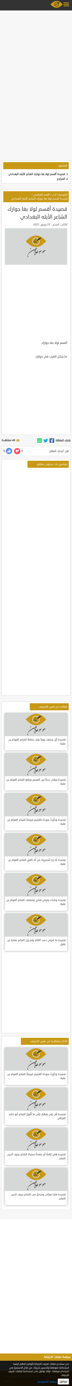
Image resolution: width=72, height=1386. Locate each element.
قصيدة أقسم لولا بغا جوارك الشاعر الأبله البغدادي (36, 174)
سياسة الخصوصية (47, 1382)
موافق (63, 1381)
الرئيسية (63, 195)
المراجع (61, 179)
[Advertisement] (36, 47)
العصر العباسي (41, 195)
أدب (54, 195)
